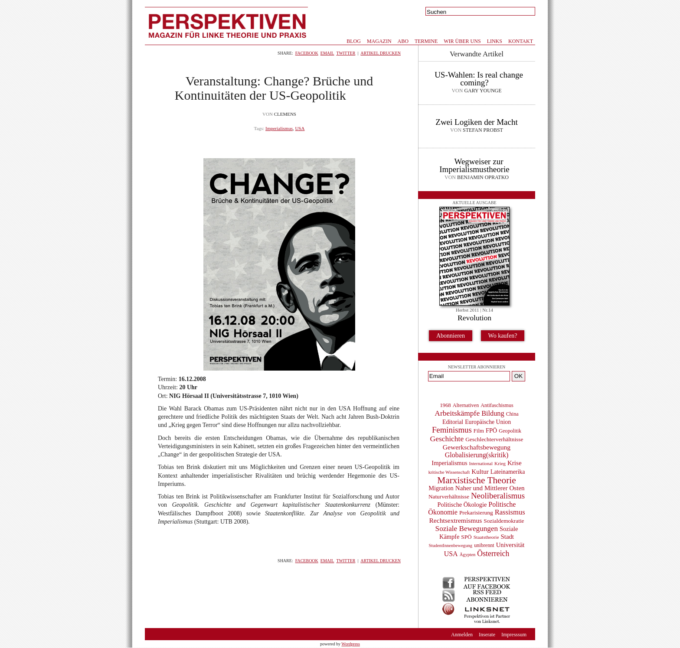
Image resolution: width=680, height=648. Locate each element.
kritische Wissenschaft (449, 472)
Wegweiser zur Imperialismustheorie (474, 165)
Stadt (507, 536)
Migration (440, 488)
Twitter (345, 53)
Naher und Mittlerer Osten (490, 488)
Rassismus (510, 512)
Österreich (493, 553)
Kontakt (520, 41)
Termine (426, 41)
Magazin (379, 41)
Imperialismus (279, 128)
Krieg (500, 463)
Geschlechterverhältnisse (494, 439)
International (481, 463)
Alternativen (466, 405)
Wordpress (350, 643)
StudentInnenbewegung (451, 545)
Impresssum (513, 635)
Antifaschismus (497, 405)
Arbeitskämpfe (457, 413)
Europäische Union (488, 422)
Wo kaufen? (502, 335)
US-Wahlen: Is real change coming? (479, 78)
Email (327, 53)
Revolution (474, 318)
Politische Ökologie (462, 504)
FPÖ (491, 430)
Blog (354, 41)
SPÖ (466, 537)
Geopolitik (510, 431)
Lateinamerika (507, 472)
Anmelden (462, 635)
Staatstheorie (486, 537)
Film (479, 431)
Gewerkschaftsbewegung (476, 447)
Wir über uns (462, 41)
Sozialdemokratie (504, 521)
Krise (514, 462)
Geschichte (447, 438)
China (512, 414)
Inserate (487, 635)
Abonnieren (450, 335)
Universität (510, 544)
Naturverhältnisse (448, 496)
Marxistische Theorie (476, 480)
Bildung (492, 413)
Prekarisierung (476, 512)
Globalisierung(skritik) (477, 455)
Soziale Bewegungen (466, 528)
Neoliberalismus (498, 495)
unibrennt (484, 545)
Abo (403, 41)
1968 (445, 405)
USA (299, 128)
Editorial (452, 422)
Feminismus (452, 429)
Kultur (479, 471)
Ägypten (468, 554)
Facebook (306, 53)
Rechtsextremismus (455, 520)
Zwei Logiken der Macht (476, 122)
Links (494, 41)
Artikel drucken (380, 53)
